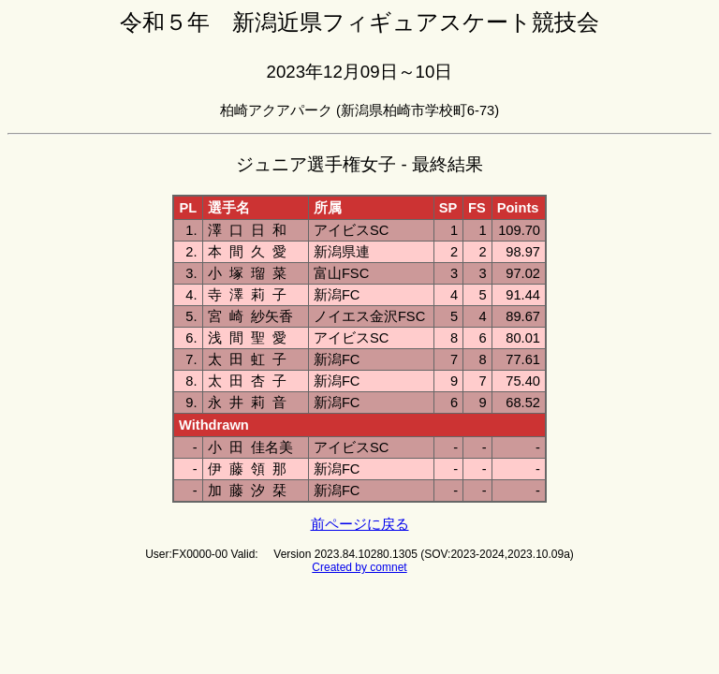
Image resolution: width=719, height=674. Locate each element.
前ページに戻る (360, 524)
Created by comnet (359, 567)
